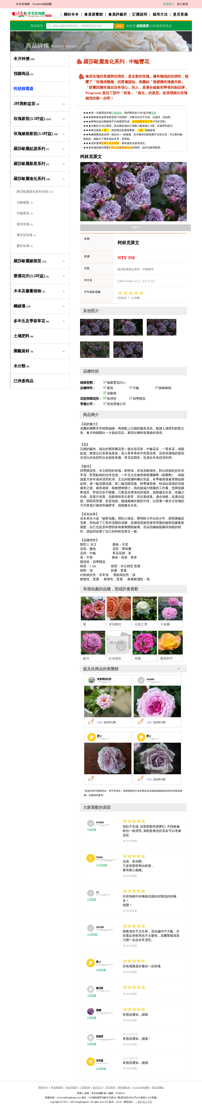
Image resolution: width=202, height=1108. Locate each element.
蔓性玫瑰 (25, 245)
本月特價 (24, 58)
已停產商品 (23, 381)
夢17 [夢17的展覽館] (99, 736)
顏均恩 (99, 988)
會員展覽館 (93, 14)
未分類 (21, 366)
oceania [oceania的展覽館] (150, 679)
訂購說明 (139, 14)
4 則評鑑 (91, 829)
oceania (100, 822)
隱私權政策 (124, 1087)
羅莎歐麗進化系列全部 (35, 191)
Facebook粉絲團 (42, 4)
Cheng (99, 857)
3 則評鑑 (91, 995)
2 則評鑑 (91, 899)
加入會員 (182, 4)
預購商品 (23, 73)
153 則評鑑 (101, 865)
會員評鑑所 (117, 14)
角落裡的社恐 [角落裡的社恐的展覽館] (104, 679)
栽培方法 (160, 14)
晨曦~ (99, 1010)
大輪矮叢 (25, 202)
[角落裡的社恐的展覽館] (107, 701)
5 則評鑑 (91, 1043)
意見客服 (180, 14)
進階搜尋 (142, 25)
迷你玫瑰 (25, 224)
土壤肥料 (23, 336)
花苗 (153, 112)
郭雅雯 (99, 1036)
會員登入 (168, 4)
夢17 (98, 961)
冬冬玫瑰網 (23, 4)
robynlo (100, 926)
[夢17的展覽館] (107, 758)
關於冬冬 (71, 14)
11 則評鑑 (92, 934)
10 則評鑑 (101, 969)
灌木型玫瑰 (26, 235)
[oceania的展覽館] (157, 701)
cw (97, 892)
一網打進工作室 (144, 1102)
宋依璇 (99, 1060)
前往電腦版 (158, 1087)
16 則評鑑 (101, 1068)
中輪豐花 (25, 213)
